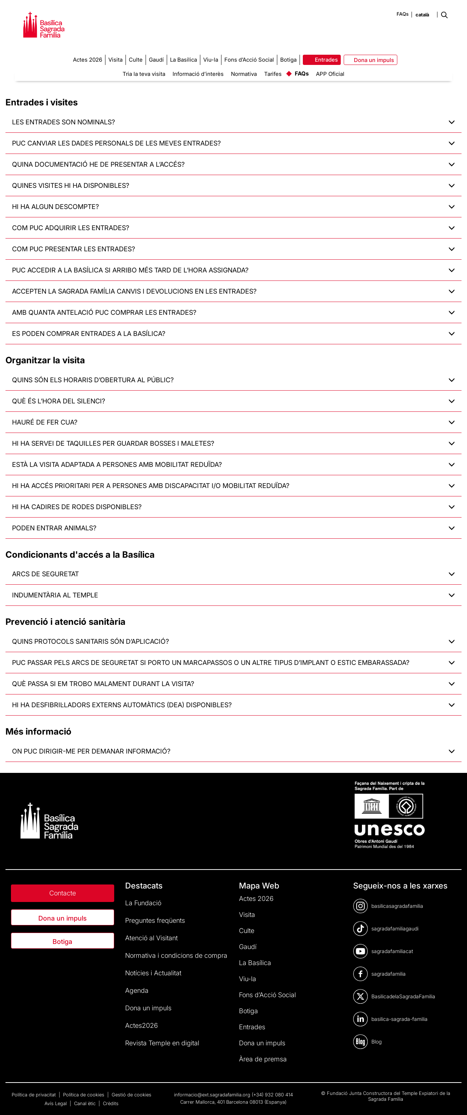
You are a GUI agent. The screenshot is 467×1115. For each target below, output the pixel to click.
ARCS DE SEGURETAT (233, 574)
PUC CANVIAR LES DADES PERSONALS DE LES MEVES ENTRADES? (233, 143)
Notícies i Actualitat (153, 973)
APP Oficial (330, 73)
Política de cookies (84, 1094)
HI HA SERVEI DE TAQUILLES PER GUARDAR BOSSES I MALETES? (233, 443)
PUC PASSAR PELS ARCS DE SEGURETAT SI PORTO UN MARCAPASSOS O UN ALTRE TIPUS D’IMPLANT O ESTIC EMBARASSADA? (233, 662)
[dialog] (453, 1100)
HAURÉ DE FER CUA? (233, 422)
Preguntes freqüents (155, 920)
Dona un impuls (62, 918)
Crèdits (111, 1103)
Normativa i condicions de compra (176, 955)
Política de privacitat (34, 1094)
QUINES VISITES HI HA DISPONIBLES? (233, 185)
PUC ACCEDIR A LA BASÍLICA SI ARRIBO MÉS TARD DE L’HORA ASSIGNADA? (233, 270)
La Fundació (143, 903)
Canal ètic (85, 1103)
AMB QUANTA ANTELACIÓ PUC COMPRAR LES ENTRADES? (233, 312)
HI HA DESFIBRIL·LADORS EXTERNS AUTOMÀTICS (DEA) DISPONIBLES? (233, 705)
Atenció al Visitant (151, 938)
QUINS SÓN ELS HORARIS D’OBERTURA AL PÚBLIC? (233, 380)
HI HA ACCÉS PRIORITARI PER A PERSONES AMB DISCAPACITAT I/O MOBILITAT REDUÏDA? (233, 485)
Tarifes (273, 73)
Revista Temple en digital (162, 1043)
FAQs (403, 14)
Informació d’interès (198, 73)
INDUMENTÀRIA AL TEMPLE (233, 595)
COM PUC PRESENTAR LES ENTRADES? (233, 249)
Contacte (62, 893)
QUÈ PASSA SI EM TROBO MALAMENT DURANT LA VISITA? (233, 684)
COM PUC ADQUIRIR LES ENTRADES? (233, 228)
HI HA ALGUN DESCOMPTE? (233, 206)
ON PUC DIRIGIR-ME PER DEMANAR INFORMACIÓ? (233, 751)
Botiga (62, 941)
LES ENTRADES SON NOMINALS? (233, 122)
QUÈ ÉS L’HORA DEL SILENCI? (233, 401)
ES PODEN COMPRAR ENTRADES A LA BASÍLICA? (233, 333)
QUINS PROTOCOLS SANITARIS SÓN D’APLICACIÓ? (233, 641)
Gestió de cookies (131, 1094)
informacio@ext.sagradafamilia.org (212, 1094)
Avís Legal (56, 1103)
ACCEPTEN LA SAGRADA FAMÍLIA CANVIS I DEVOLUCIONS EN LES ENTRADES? (233, 291)
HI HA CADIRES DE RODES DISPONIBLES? (233, 507)
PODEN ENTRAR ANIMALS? (233, 528)
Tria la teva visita (144, 73)
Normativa (244, 73)
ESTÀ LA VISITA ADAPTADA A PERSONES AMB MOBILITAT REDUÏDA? (233, 464)
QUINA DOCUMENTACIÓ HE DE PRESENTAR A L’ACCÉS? (233, 164)
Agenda (136, 990)
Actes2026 (141, 1025)
